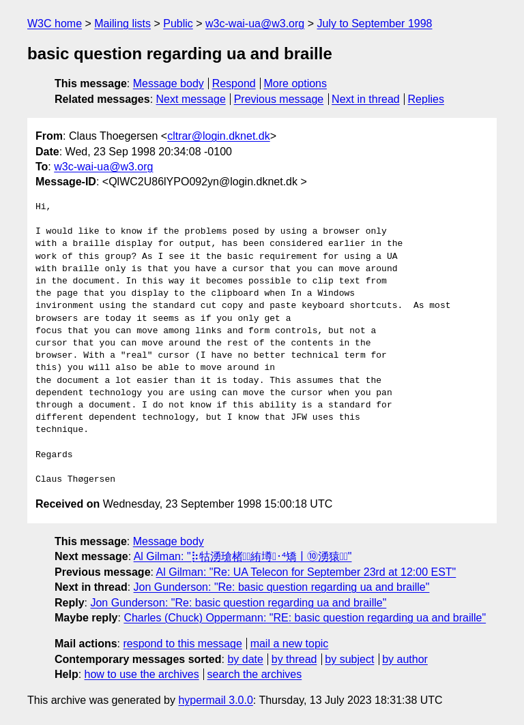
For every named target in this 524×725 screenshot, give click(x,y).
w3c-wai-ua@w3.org (254, 23)
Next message (191, 99)
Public (178, 23)
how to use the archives (142, 674)
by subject (349, 659)
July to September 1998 (374, 23)
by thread (294, 659)
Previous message (279, 99)
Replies (426, 99)
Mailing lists (122, 23)
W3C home (54, 23)
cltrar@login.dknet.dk (218, 136)
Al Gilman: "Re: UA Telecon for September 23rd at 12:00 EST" (306, 572)
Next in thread (366, 99)
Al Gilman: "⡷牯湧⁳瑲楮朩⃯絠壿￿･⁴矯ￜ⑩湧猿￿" (243, 556)
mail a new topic (289, 643)
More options (296, 83)
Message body (168, 83)
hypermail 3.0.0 (215, 700)
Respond (234, 83)
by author (405, 659)
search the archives (254, 674)
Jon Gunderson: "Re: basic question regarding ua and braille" (282, 587)
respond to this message (182, 643)
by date (245, 659)
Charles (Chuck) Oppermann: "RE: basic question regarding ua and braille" (304, 617)
